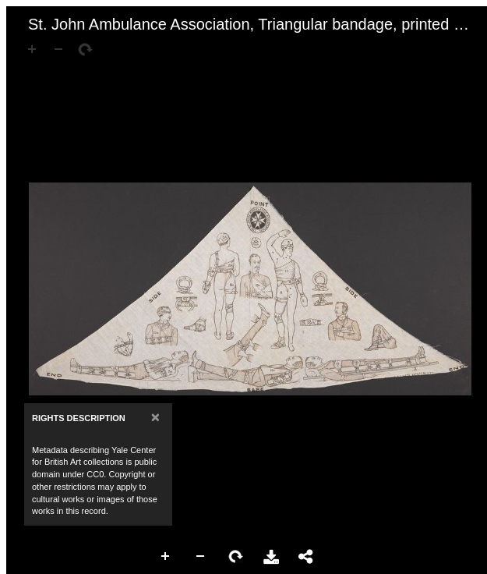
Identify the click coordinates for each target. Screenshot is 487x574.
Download (271, 557)
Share (306, 557)
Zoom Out (201, 557)
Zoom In (166, 557)
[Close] (155, 416)
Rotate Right (236, 557)
